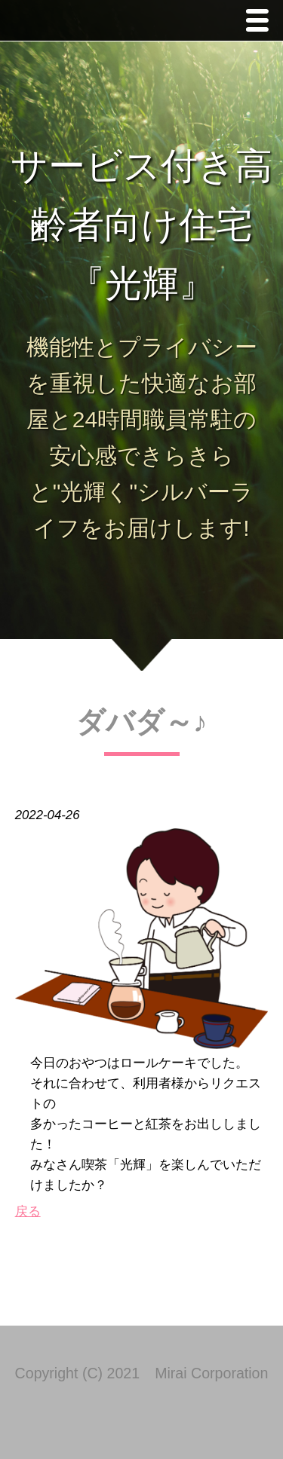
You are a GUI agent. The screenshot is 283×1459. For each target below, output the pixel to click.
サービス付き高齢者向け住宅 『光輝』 (141, 224)
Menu (261, 22)
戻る (28, 1211)
